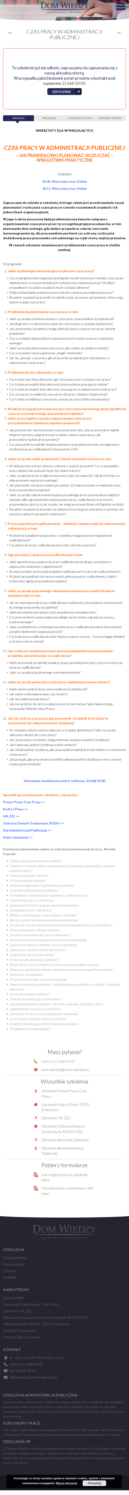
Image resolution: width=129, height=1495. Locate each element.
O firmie (9, 1270)
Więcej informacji (66, 1483)
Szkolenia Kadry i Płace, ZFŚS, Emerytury (36, 1324)
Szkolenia (61, 92)
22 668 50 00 (73, 83)
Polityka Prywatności (20, 1330)
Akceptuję (94, 1483)
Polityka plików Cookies (22, 1337)
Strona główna (14, 1257)
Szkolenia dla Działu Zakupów (65, 1139)
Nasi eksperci (14, 1264)
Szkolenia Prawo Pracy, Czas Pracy (31, 1304)
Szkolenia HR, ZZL (56, 1118)
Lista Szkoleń (13, 1297)
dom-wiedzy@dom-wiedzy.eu (65, 1069)
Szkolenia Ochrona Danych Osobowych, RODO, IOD (45, 1317)
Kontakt (9, 1277)
